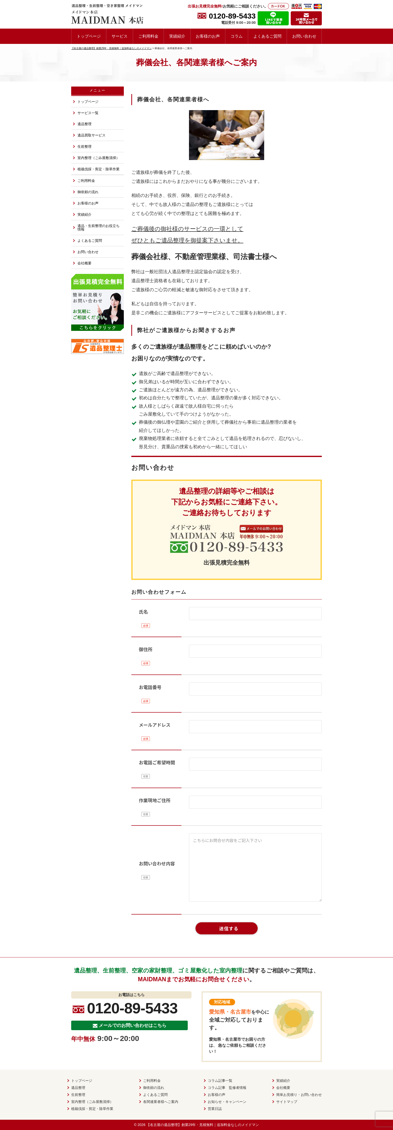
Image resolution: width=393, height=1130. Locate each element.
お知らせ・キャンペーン (227, 1101)
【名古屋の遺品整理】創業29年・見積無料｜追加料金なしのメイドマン (202, 1125)
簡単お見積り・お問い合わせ (299, 1094)
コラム (237, 36)
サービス (120, 36)
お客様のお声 (208, 36)
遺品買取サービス (91, 135)
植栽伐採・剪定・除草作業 (98, 169)
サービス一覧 (88, 113)
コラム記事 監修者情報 (227, 1087)
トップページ (89, 36)
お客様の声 (216, 1094)
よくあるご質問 (267, 36)
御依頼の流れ (88, 192)
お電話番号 (150, 687)
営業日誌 (215, 1108)
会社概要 (84, 263)
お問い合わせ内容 (157, 863)
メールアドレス (154, 724)
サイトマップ (286, 1101)
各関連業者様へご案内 (160, 1101)
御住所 (145, 649)
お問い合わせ (304, 36)
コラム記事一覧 (220, 1080)
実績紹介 (177, 36)
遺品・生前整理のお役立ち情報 (98, 227)
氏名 (143, 611)
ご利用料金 (148, 36)
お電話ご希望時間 (157, 762)
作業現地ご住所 (154, 800)
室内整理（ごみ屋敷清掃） (98, 158)
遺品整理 (84, 124)
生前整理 (84, 146)
